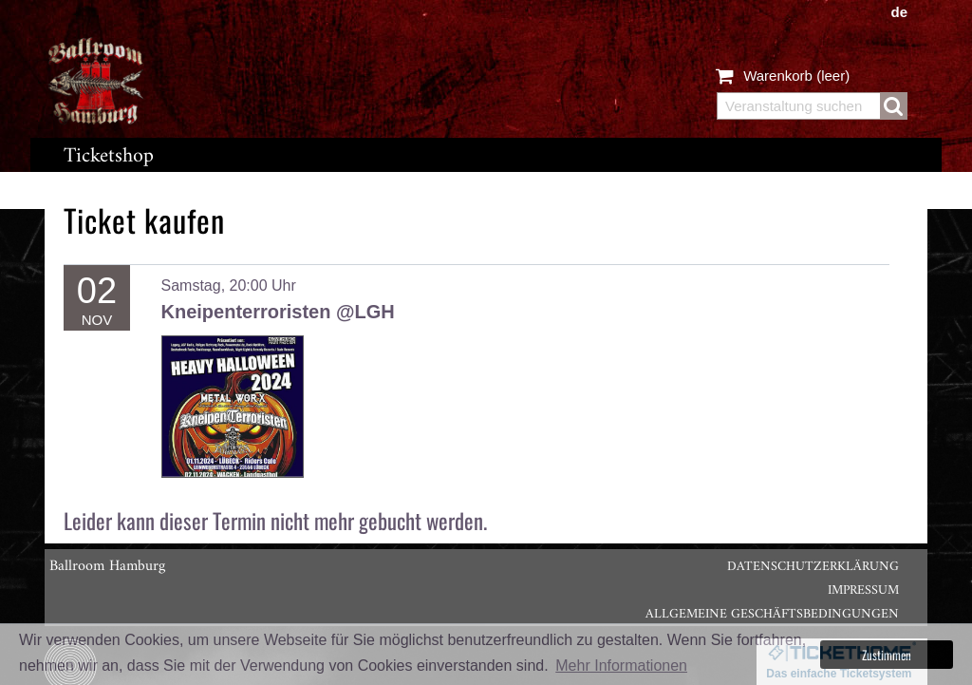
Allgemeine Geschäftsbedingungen (772, 614)
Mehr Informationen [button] (621, 665)
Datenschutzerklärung (813, 567)
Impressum (863, 590)
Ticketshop (109, 156)
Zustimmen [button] (886, 654)
